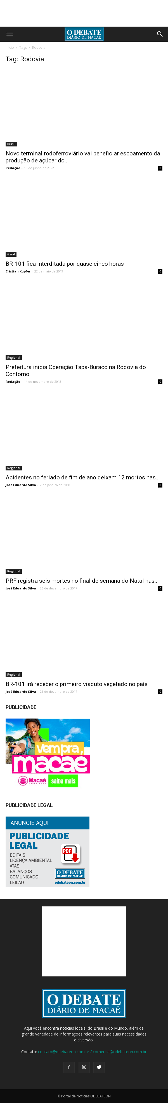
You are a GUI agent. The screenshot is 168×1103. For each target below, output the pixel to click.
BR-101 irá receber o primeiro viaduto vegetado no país (77, 684)
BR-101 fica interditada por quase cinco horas (65, 263)
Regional (13, 358)
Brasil (11, 144)
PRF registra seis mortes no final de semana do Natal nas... (82, 580)
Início (10, 47)
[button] (160, 34)
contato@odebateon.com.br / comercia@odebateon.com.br (92, 1051)
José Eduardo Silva (21, 485)
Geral (11, 254)
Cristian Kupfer (18, 271)
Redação (13, 168)
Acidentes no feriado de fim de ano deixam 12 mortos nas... (83, 477)
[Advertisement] (84, 941)
